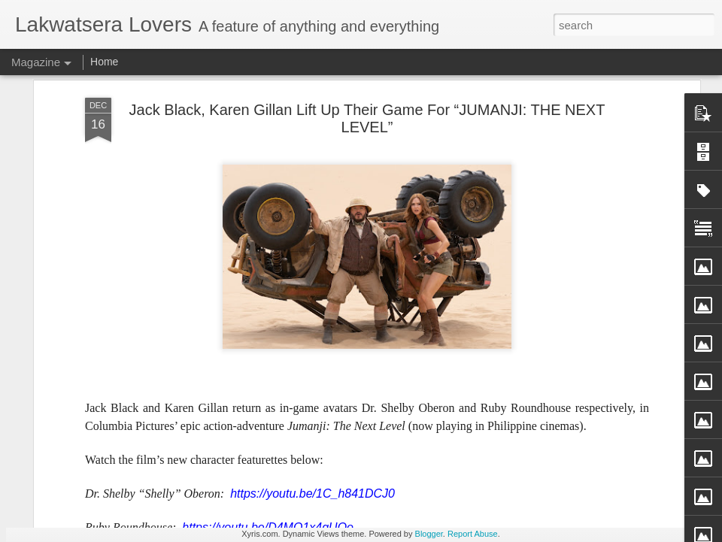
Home (104, 62)
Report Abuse (472, 533)
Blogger (429, 533)
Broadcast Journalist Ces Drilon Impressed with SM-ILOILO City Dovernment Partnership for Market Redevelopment (592, 150)
